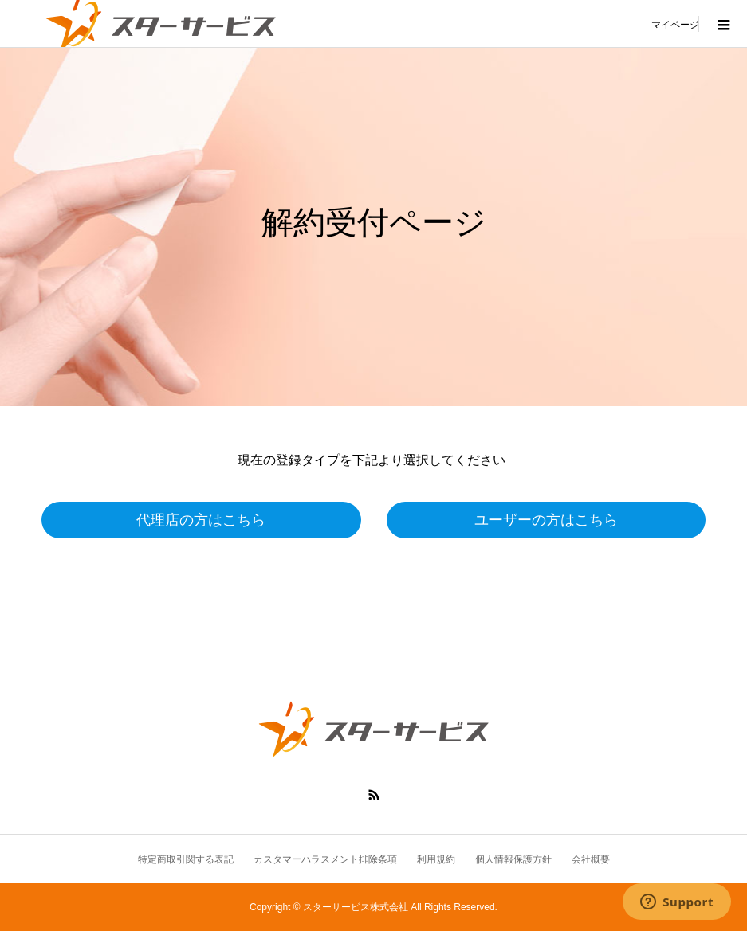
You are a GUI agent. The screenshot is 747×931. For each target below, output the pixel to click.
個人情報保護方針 (513, 859)
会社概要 (591, 859)
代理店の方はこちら (200, 520)
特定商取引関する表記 (186, 859)
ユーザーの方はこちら (546, 520)
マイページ (675, 24)
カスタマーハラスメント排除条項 (325, 859)
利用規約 (436, 859)
